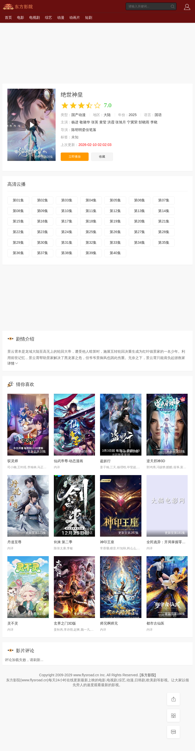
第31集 (66, 242)
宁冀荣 (132, 122)
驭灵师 (12, 461)
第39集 (91, 253)
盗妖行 (105, 461)
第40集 (115, 253)
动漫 (60, 17)
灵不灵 (12, 623)
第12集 (115, 211)
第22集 (18, 232)
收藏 (102, 156)
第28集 (163, 232)
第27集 (139, 232)
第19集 (115, 221)
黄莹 (102, 122)
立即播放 (75, 156)
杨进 (74, 122)
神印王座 (107, 542)
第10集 (66, 211)
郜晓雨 (144, 122)
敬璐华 (84, 122)
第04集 (91, 200)
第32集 (91, 242)
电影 (20, 17)
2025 (133, 115)
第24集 (66, 232)
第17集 (66, 221)
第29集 (18, 242)
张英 (94, 122)
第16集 (42, 221)
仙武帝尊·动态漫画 (68, 461)
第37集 (42, 253)
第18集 (91, 221)
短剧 (88, 17)
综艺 (48, 17)
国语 (158, 115)
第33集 (115, 242)
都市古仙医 (155, 623)
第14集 (163, 211)
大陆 (107, 115)
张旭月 (120, 122)
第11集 (91, 211)
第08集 (18, 211)
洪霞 (111, 122)
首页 (8, 17)
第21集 (163, 221)
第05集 (115, 200)
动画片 (74, 17)
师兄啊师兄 (109, 623)
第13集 (139, 211)
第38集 (66, 253)
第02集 (42, 200)
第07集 (163, 200)
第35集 (163, 242)
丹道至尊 (14, 542)
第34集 (139, 242)
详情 (13, 363)
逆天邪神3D (156, 461)
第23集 (42, 232)
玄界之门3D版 (65, 623)
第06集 (139, 200)
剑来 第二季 (63, 542)
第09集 (42, 211)
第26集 (115, 232)
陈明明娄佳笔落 (83, 130)
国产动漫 (78, 115)
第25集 (91, 232)
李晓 (153, 122)
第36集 (18, 253)
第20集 (139, 221)
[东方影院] (148, 675)
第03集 (66, 200)
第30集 (42, 242)
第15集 (18, 221)
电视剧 (34, 17)
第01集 (18, 200)
